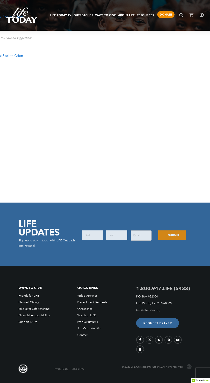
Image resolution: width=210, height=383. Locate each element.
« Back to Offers (12, 56)
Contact (82, 335)
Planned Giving (28, 302)
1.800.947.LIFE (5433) (163, 288)
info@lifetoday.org (148, 310)
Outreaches (84, 309)
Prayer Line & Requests (92, 302)
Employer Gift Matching (34, 309)
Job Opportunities (89, 328)
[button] (157, 323)
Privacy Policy (61, 368)
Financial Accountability (34, 315)
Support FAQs (27, 322)
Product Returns (87, 322)
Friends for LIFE (28, 295)
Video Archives (87, 295)
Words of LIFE (86, 315)
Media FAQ (78, 368)
